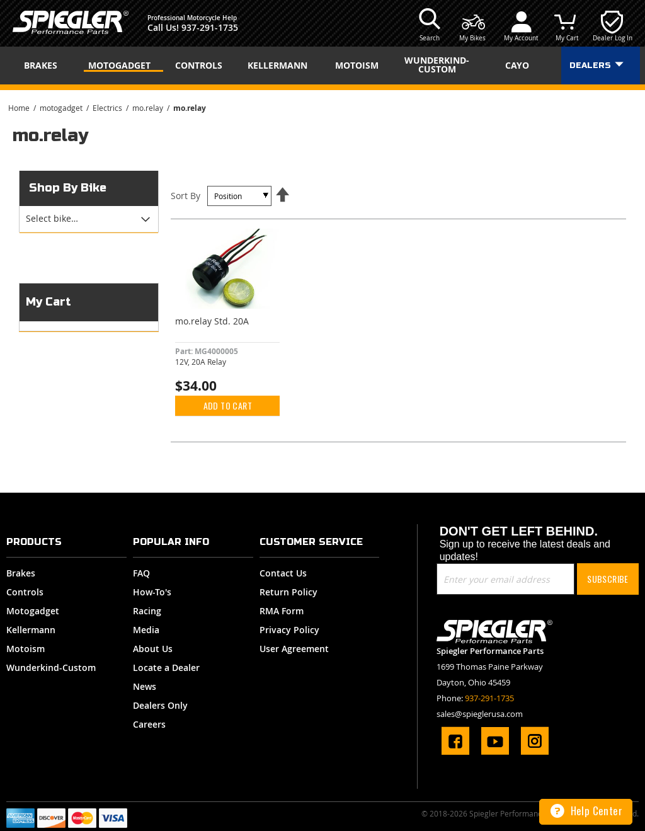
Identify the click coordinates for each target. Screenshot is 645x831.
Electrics (108, 108)
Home (19, 108)
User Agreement (294, 649)
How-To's (152, 592)
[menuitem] (45, 65)
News (144, 686)
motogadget (62, 108)
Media (146, 630)
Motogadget (32, 611)
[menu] (322, 65)
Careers (149, 724)
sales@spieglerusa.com (480, 713)
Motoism (25, 649)
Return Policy (288, 592)
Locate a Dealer (166, 667)
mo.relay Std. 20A (212, 321)
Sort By (185, 196)
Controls (24, 592)
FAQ (141, 573)
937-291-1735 (209, 27)
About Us (153, 649)
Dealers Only (160, 705)
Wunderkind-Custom (51, 667)
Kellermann (30, 630)
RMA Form (282, 611)
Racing (147, 611)
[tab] (89, 219)
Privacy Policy (289, 630)
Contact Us (283, 573)
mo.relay (148, 108)
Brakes (20, 573)
